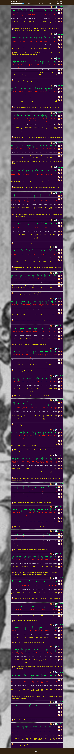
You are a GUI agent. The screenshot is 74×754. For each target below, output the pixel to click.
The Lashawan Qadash (15, 1)
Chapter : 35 (40, 3)
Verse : (50, 3)
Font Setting (59, 3)
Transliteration (59, 1)
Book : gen (30, 3)
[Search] (16, 3)
